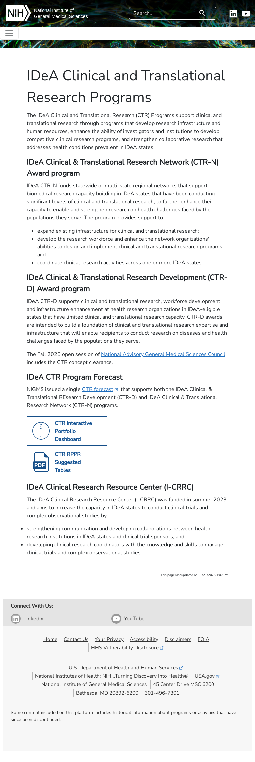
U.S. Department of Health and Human (126, 667)
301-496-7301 (162, 692)
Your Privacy (109, 639)
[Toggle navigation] (9, 33)
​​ (63, 462)
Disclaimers (178, 639)
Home (50, 639)
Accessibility (144, 639)
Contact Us (76, 639)
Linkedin (33, 618)
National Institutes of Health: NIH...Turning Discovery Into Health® (111, 675)
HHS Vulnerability (128, 647)
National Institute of (54, 10)
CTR (100, 389)
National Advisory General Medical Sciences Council (163, 354)
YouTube (134, 618)
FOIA (203, 639)
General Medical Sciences (61, 16)
